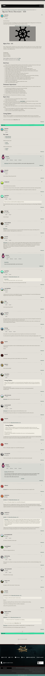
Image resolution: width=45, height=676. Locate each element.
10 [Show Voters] (41, 341)
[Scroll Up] (19, 675)
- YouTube (22, 478)
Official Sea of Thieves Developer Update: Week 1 (22, 25)
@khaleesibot (6, 163)
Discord (6, 142)
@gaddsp (4, 517)
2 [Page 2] (19, 639)
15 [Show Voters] (41, 181)
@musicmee (5, 276)
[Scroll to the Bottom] (26, 675)
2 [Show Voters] (41, 288)
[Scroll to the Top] (18, 675)
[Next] (28, 639)
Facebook (6, 148)
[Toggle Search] (3, 7)
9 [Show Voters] (41, 195)
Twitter (6, 149)
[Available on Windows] (17, 657)
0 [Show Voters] (41, 270)
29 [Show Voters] (40, 156)
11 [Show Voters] (41, 580)
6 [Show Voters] (41, 443)
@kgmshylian (6, 262)
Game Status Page (8, 137)
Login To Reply (3, 125)
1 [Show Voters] (41, 222)
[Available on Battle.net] (40, 657)
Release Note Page (8, 136)
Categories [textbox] (4, 5)
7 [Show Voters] (41, 128)
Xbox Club (7, 143)
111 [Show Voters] (42, 14)
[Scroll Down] (25, 675)
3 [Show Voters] (40, 464)
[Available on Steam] (23, 657)
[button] (20, 6)
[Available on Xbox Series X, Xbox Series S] (4, 657)
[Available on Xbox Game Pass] (30, 657)
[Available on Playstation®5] (10, 657)
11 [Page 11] (26, 639)
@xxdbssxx (6, 471)
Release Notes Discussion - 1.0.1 (14, 276)
